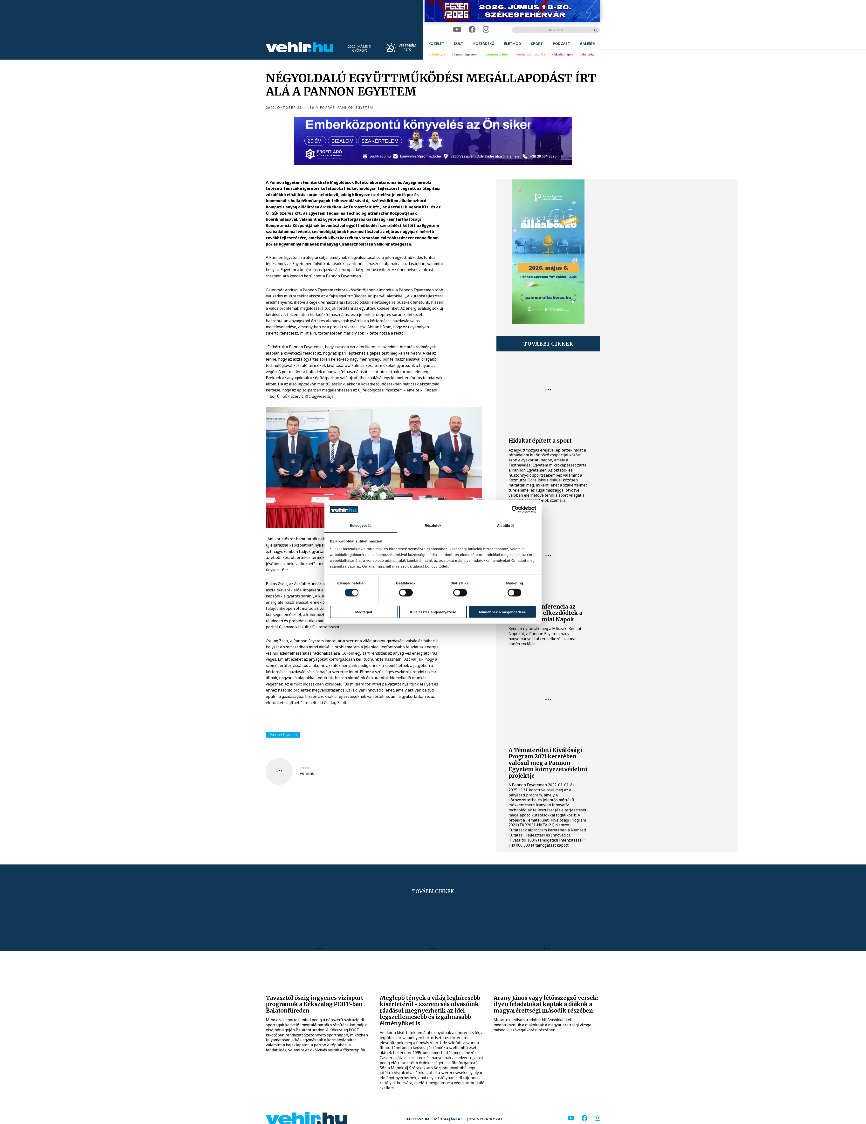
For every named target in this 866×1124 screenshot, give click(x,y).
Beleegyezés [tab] (360, 525)
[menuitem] (436, 43)
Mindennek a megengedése (502, 612)
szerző (305, 768)
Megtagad (363, 612)
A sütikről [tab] (505, 525)
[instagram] (486, 30)
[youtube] (457, 30)
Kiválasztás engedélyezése (433, 612)
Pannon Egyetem (283, 734)
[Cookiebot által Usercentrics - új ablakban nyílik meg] (515, 509)
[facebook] (472, 30)
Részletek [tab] (433, 525)
